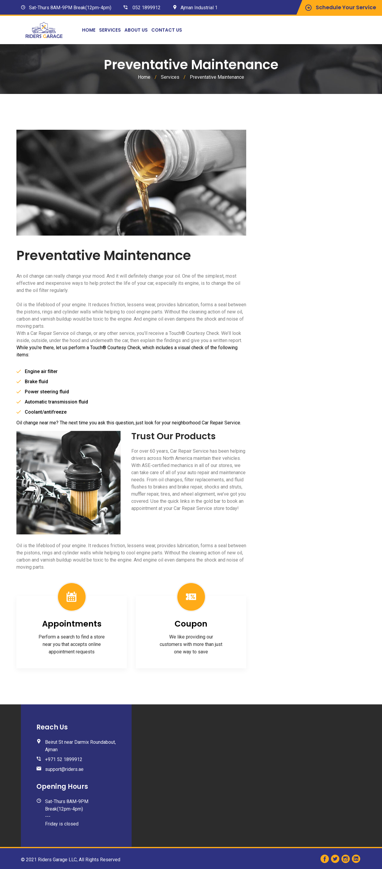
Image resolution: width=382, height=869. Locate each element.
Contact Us (166, 30)
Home (89, 30)
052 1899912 (147, 7)
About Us (136, 30)
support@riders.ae (64, 769)
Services (110, 30)
